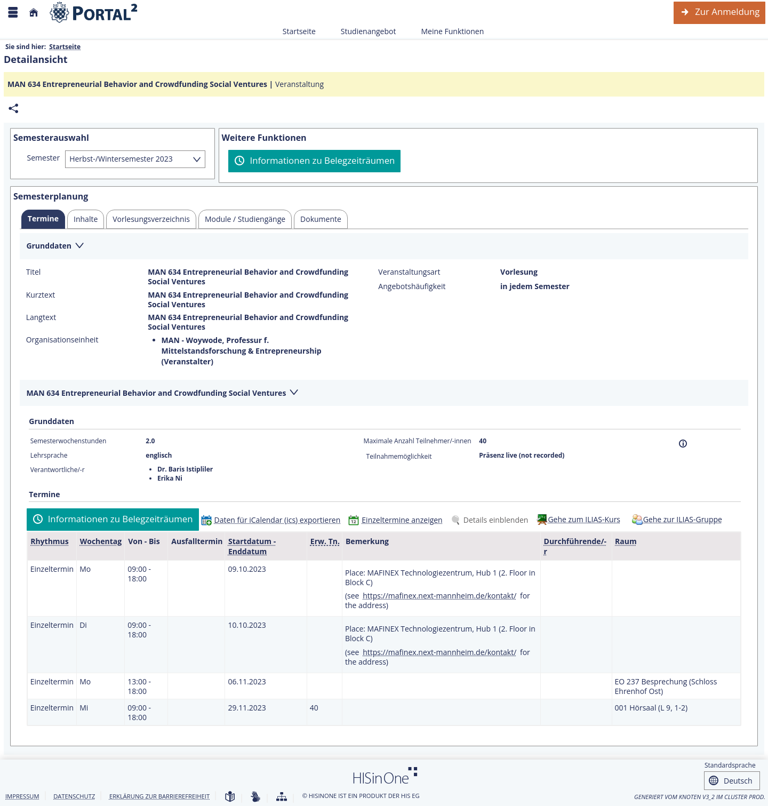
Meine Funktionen (446, 31)
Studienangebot (362, 31)
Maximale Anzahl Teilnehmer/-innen (417, 440)
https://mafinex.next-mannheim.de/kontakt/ (439, 595)
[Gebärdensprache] (255, 797)
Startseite (299, 31)
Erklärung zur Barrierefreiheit (159, 796)
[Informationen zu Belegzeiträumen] (314, 161)
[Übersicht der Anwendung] (282, 797)
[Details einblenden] (492, 519)
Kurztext (40, 295)
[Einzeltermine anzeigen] (397, 520)
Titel (33, 272)
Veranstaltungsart (409, 272)
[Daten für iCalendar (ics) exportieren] (273, 520)
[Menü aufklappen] (12, 12)
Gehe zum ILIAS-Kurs (584, 519)
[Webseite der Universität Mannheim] (93, 12)
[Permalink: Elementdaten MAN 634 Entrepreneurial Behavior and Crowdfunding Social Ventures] (13, 108)
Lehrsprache (49, 455)
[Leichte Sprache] (230, 797)
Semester (43, 158)
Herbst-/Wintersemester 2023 (121, 159)
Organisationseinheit (62, 340)
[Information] (683, 443)
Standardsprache (730, 765)
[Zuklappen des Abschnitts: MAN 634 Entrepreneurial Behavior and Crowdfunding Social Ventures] (384, 393)
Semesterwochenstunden (68, 440)
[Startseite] (34, 12)
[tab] (43, 219)
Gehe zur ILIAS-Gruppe (682, 519)
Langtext (41, 317)
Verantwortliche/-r (57, 469)
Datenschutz (74, 796)
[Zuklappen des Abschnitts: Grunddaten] (384, 246)
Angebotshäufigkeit (411, 286)
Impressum (22, 796)
